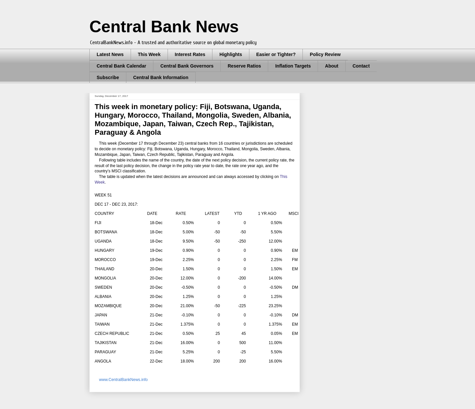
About (331, 66)
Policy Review (325, 54)
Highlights (230, 54)
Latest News (110, 54)
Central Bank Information (160, 77)
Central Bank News (164, 26)
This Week (149, 54)
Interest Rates (190, 54)
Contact (361, 66)
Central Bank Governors (186, 66)
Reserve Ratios (244, 66)
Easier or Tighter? (276, 54)
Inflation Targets (293, 66)
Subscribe (108, 77)
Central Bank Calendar (121, 66)
